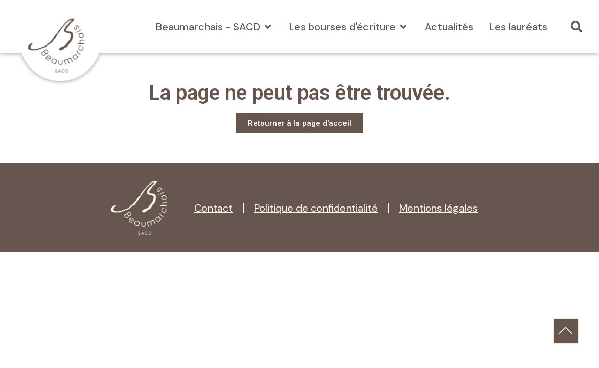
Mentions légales (438, 208)
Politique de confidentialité (316, 208)
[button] (577, 26)
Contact (213, 208)
